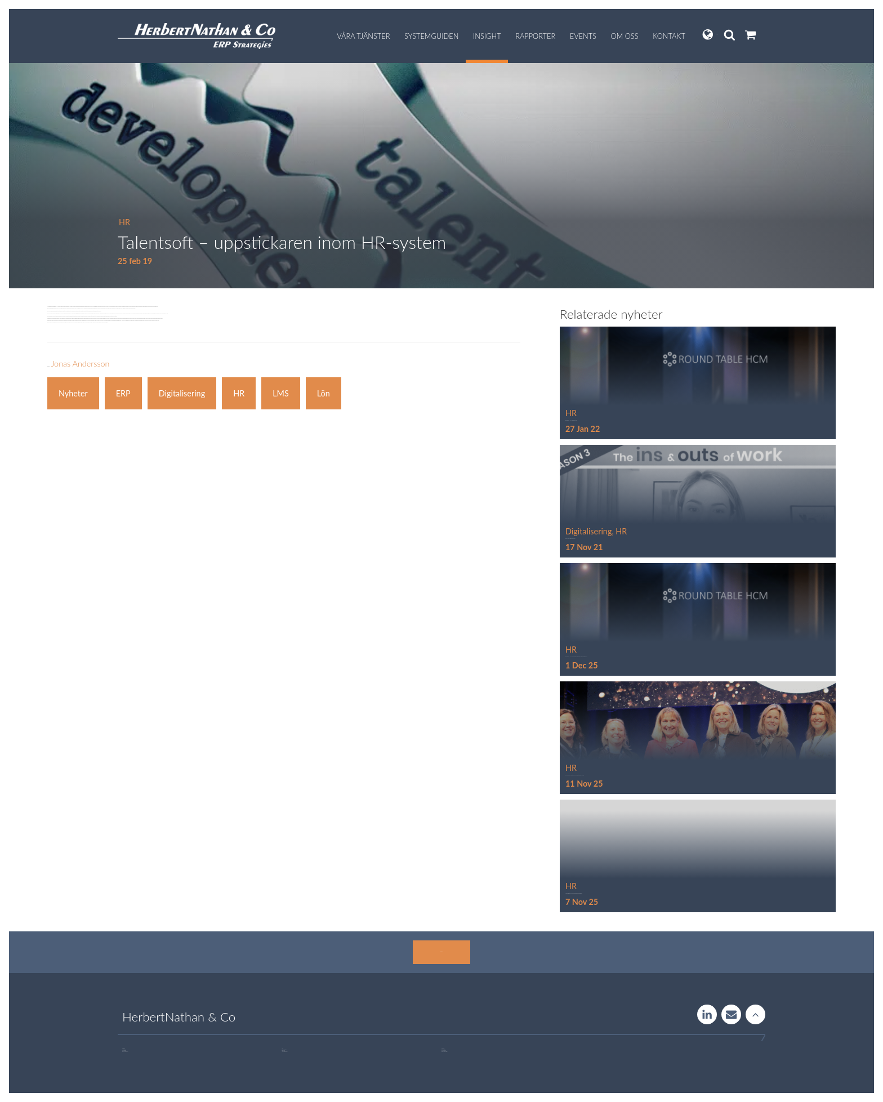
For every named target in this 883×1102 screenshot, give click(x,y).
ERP (123, 393)
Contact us (731, 1014)
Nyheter (73, 393)
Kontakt (669, 36)
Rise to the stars (755, 1014)
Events (583, 36)
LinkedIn (707, 1014)
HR (124, 222)
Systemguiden (431, 36)
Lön (323, 393)
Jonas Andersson (80, 363)
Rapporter (535, 36)
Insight (487, 36)
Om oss (625, 36)
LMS (281, 393)
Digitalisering (182, 393)
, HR (619, 531)
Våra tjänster (363, 36)
